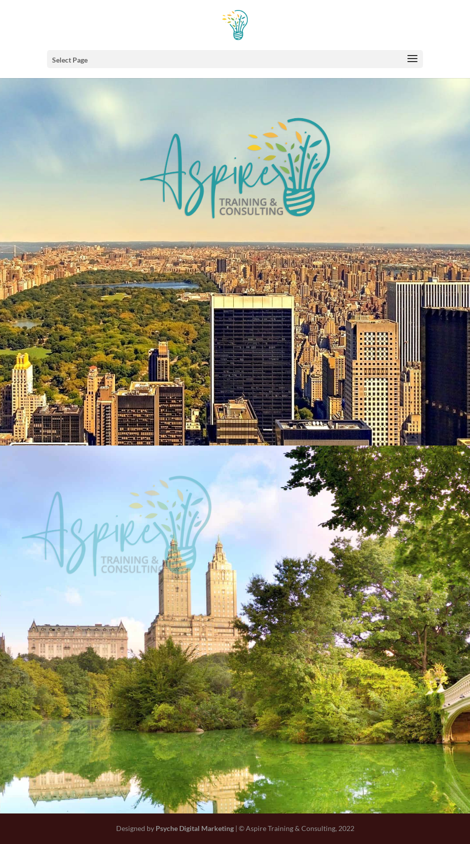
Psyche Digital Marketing (195, 828)
